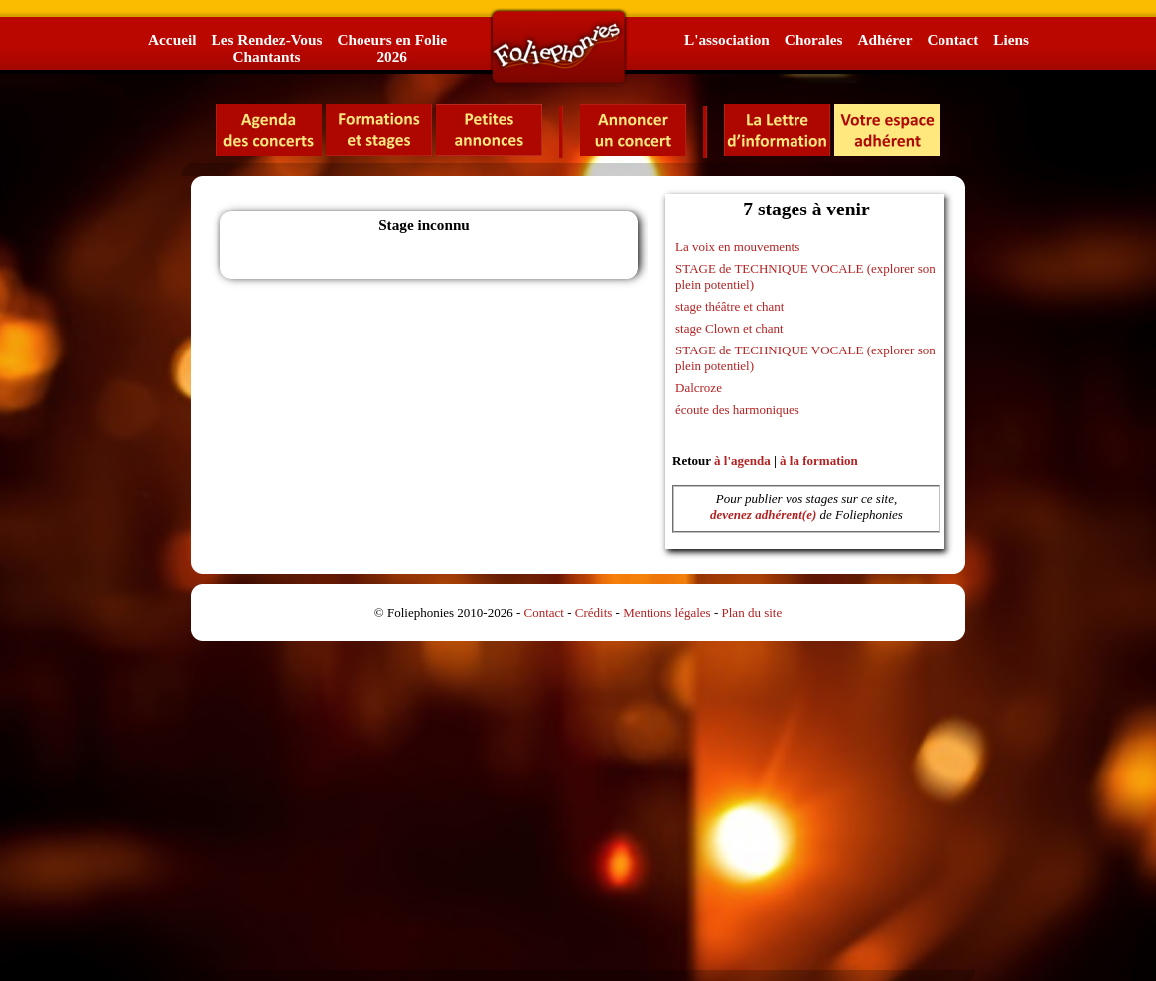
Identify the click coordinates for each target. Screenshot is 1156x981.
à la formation (819, 460)
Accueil (172, 39)
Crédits (594, 612)
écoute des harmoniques (737, 409)
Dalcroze (698, 387)
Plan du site (752, 612)
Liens (1011, 39)
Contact (952, 39)
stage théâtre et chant (729, 306)
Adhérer (884, 39)
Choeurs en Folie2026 (391, 48)
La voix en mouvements (737, 246)
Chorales (814, 39)
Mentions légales (666, 612)
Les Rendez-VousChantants (266, 48)
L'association (727, 39)
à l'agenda (742, 460)
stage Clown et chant (729, 328)
